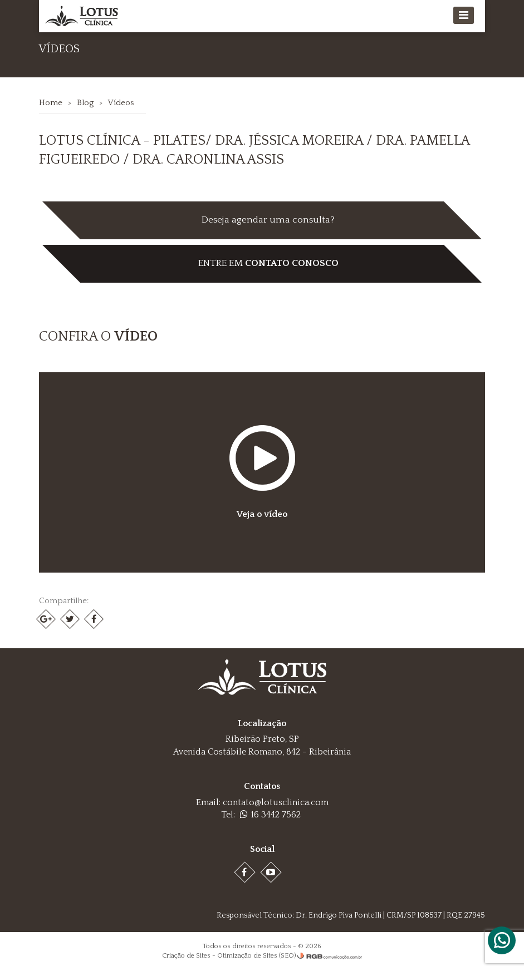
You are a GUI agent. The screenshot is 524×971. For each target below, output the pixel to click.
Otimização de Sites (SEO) (256, 955)
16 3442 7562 (270, 815)
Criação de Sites (186, 955)
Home (51, 102)
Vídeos (121, 102)
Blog (85, 102)
